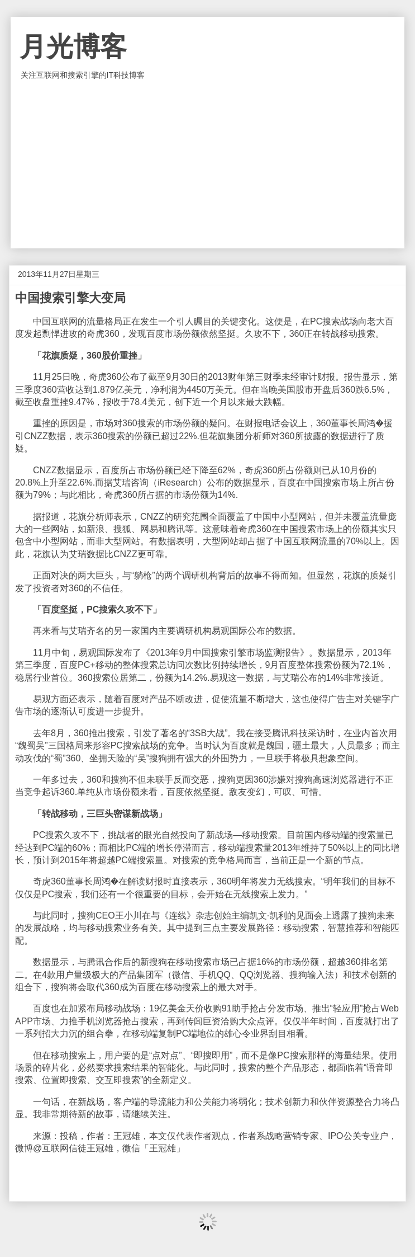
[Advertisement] (208, 164)
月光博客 (73, 47)
